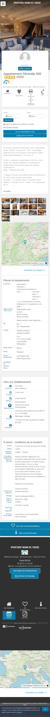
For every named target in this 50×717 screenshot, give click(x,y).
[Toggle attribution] (46, 263)
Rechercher (8, 120)
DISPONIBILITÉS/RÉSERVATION (25, 571)
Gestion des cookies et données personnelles (14, 714)
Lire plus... (7, 191)
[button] (25, 68)
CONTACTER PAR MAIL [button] (25, 576)
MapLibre (41, 263)
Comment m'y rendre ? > (34, 270)
